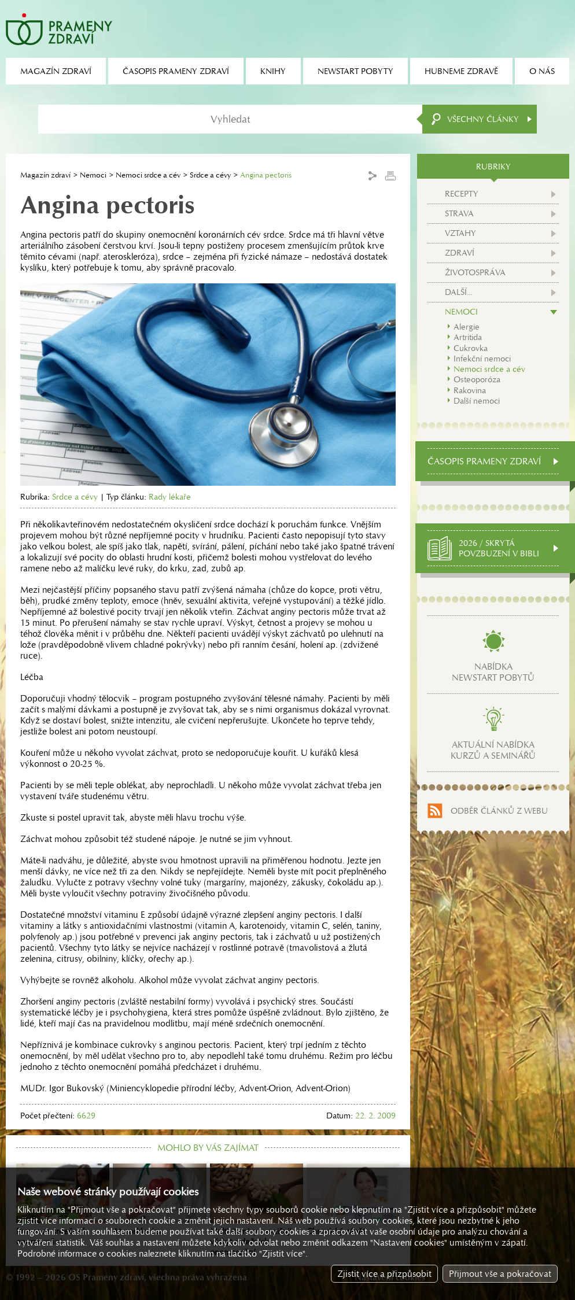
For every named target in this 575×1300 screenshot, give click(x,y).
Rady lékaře (170, 497)
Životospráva (475, 272)
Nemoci (93, 175)
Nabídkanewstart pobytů (493, 672)
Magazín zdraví (45, 175)
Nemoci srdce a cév (148, 175)
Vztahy (460, 233)
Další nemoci (477, 401)
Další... (458, 292)
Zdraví (459, 253)
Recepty (461, 194)
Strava (459, 213)
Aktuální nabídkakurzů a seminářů (493, 750)
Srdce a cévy (210, 175)
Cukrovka (471, 348)
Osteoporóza (477, 379)
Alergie (467, 327)
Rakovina (470, 390)
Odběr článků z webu (499, 811)
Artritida (468, 337)
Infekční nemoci (482, 358)
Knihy (273, 71)
